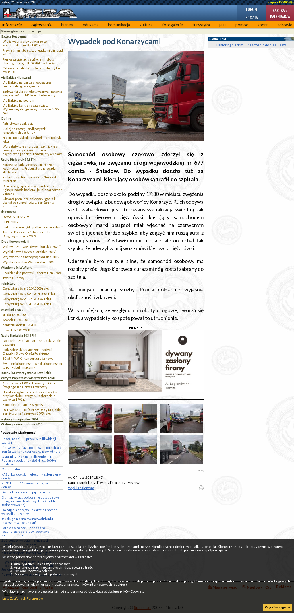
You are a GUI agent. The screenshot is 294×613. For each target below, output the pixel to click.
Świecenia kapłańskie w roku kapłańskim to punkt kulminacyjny (32, 365)
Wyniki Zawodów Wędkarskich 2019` (29, 252)
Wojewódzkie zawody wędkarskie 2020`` (32, 246)
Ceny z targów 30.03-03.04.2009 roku (29, 293)
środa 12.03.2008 (14, 314)
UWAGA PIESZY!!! (16, 217)
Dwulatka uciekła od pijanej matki (26, 492)
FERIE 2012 (10, 222)
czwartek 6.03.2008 (16, 330)
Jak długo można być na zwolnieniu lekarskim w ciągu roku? (27, 520)
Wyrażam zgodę (277, 607)
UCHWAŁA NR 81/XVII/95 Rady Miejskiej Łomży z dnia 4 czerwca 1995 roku (32, 411)
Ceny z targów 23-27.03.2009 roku (27, 299)
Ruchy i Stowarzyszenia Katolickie (26, 373)
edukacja (90, 24)
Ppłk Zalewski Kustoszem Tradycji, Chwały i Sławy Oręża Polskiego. (28, 351)
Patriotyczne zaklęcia (18, 123)
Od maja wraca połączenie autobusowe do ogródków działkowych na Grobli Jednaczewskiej (30, 501)
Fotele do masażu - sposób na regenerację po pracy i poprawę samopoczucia (25, 531)
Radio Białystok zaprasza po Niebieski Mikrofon (30, 179)
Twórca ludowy (13, 278)
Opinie (6, 118)
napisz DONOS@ (281, 2)
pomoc (241, 24)
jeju (222, 24)
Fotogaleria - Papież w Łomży (23, 404)
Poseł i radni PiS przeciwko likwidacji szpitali (28, 440)
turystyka (201, 24)
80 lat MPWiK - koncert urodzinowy (28, 358)
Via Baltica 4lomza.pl (16, 77)
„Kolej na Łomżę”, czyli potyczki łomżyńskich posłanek (25, 130)
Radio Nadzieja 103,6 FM (18, 335)
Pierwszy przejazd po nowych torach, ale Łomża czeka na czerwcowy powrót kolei (31, 449)
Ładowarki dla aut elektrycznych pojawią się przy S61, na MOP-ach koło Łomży (32, 93)
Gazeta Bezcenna (14, 36)
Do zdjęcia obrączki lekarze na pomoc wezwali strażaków (29, 511)
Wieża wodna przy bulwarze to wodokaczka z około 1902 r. (25, 43)
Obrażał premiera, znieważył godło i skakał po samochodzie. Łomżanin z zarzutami (29, 202)
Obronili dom (11, 469)
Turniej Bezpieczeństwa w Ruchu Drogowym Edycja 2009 (27, 234)
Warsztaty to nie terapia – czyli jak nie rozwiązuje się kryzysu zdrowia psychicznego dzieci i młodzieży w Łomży (32, 150)
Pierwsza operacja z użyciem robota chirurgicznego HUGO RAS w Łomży (29, 61)
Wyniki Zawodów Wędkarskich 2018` (29, 262)
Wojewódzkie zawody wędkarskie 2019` (31, 257)
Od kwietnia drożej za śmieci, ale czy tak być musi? (32, 70)
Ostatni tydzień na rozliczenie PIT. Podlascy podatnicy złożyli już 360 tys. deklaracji (29, 460)
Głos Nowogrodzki (15, 241)
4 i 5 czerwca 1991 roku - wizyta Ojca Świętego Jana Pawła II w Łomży (29, 385)
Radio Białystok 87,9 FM (18, 159)
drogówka (8, 211)
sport (263, 24)
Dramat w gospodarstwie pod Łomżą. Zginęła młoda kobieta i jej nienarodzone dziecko (32, 189)
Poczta (251, 17)
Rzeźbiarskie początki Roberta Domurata (32, 273)
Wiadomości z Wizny (16, 267)
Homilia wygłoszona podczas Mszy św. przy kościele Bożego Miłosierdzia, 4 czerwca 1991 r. (30, 395)
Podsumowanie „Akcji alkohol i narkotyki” (33, 227)
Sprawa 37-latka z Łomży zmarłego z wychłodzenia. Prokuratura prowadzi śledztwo (29, 168)
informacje (12, 24)
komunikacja (119, 24)
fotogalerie (172, 24)
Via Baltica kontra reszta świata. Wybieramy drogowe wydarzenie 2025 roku (31, 109)
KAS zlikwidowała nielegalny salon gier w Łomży (31, 476)
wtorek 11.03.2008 (15, 320)
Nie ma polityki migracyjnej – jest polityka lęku (33, 139)
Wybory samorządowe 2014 (21, 424)
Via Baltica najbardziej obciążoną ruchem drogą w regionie (27, 84)
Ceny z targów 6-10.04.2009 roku (26, 288)
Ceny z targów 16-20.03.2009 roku (27, 304)
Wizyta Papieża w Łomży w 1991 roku (28, 378)
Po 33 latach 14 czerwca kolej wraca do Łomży (29, 485)
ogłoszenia (41, 24)
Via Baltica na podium (18, 100)
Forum (251, 9)
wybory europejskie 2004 (19, 419)
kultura (146, 24)
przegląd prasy (12, 309)
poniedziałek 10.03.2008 (20, 325)
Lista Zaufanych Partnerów (22, 598)
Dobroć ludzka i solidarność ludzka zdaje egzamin (32, 342)
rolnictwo (8, 283)
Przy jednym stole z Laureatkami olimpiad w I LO (33, 52)
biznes (67, 24)
